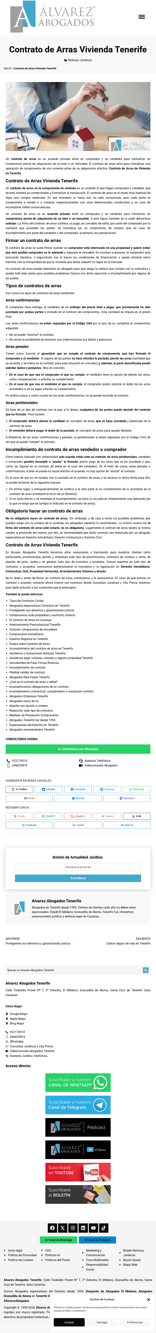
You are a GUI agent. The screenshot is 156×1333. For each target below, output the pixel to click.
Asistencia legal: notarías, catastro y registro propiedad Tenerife (51, 658)
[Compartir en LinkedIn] (48, 789)
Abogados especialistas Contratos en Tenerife (39, 605)
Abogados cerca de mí (24, 701)
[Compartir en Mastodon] (121, 799)
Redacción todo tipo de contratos (31, 710)
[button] (148, 1299)
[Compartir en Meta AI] (121, 826)
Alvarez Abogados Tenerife (30, 552)
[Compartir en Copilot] (74, 826)
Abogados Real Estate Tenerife (29, 677)
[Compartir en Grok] (136, 817)
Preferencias (135, 1322)
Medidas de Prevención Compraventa (33, 715)
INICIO (7, 68)
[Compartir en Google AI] (78, 817)
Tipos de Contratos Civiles (26, 601)
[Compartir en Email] (28, 799)
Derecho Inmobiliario (39, 537)
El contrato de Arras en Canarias (30, 620)
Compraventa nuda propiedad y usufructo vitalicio (42, 615)
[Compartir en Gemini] (107, 817)
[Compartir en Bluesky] (74, 799)
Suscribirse (78, 880)
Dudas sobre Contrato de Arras (29, 644)
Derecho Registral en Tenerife (28, 639)
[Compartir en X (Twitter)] (19, 789)
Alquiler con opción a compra (28, 706)
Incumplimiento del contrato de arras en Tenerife (41, 648)
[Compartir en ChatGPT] (48, 817)
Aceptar (69, 1322)
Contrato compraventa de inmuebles (33, 629)
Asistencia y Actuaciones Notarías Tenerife (37, 653)
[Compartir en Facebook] (78, 789)
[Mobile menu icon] (142, 17)
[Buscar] (146, 972)
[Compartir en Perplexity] (28, 826)
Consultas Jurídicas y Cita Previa (115, 582)
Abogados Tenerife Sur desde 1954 (32, 720)
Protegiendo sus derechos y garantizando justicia (41, 610)
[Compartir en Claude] (19, 817)
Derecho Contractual (67, 537)
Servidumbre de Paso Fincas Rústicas (34, 663)
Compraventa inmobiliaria (26, 634)
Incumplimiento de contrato (27, 667)
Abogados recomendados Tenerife (31, 729)
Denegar (102, 1322)
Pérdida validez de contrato (27, 672)
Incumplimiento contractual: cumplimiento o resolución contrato (51, 691)
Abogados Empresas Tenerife (28, 696)
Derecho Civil (93, 537)
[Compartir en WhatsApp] (136, 789)
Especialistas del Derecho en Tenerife (33, 725)
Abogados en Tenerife (46, 909)
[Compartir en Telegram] (107, 789)
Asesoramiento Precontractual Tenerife (34, 624)
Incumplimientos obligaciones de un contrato (39, 686)
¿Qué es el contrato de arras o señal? (33, 682)
